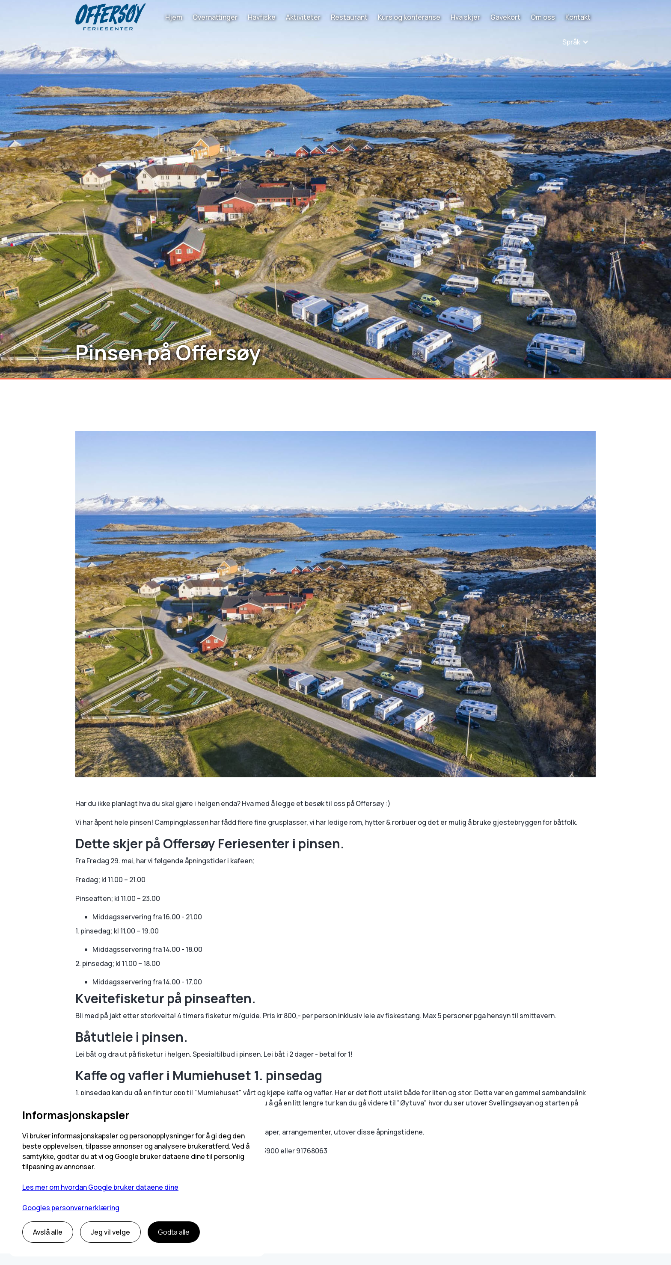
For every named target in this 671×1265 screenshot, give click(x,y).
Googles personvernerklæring (70, 1207)
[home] (110, 17)
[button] (575, 42)
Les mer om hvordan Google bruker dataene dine (100, 1187)
